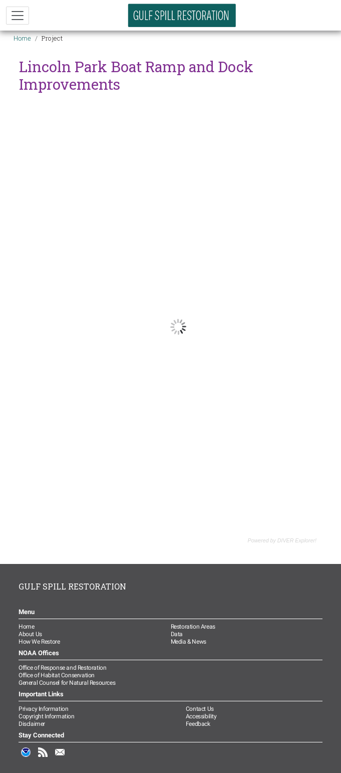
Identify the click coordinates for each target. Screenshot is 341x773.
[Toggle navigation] (17, 16)
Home (22, 38)
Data (177, 634)
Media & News (188, 641)
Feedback (198, 723)
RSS (43, 757)
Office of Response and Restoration (62, 667)
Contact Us (200, 708)
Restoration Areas (193, 626)
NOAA (26, 757)
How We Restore (39, 641)
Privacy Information (43, 708)
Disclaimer (32, 723)
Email (60, 757)
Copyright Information (47, 716)
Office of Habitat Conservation (57, 675)
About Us (30, 634)
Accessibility (201, 716)
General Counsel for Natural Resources (67, 682)
